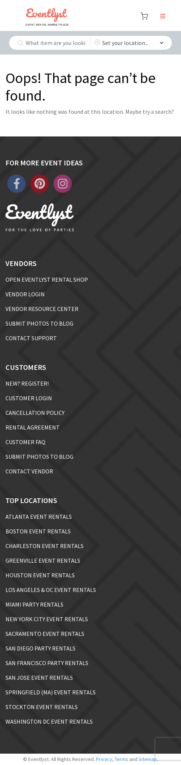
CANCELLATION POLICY (34, 412)
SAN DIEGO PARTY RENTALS (40, 648)
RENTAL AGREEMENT (32, 427)
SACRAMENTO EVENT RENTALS (44, 633)
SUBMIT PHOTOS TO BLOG (39, 323)
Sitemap (147, 759)
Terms (121, 759)
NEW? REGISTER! (27, 383)
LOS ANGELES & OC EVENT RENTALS (50, 589)
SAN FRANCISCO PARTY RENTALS (46, 663)
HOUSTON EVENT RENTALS (40, 575)
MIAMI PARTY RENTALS (34, 604)
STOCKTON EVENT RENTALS (41, 706)
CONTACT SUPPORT (31, 338)
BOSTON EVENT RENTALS (38, 531)
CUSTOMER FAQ (25, 442)
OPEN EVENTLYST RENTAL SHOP (46, 279)
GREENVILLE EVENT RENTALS (42, 560)
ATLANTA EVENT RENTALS (38, 516)
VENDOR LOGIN (25, 294)
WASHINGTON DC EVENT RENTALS (49, 721)
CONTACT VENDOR (29, 471)
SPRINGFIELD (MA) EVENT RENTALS (50, 692)
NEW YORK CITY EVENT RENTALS (46, 619)
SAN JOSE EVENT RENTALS (39, 677)
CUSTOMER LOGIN (28, 398)
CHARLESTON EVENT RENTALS (44, 546)
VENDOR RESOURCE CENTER (41, 308)
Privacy (104, 759)
